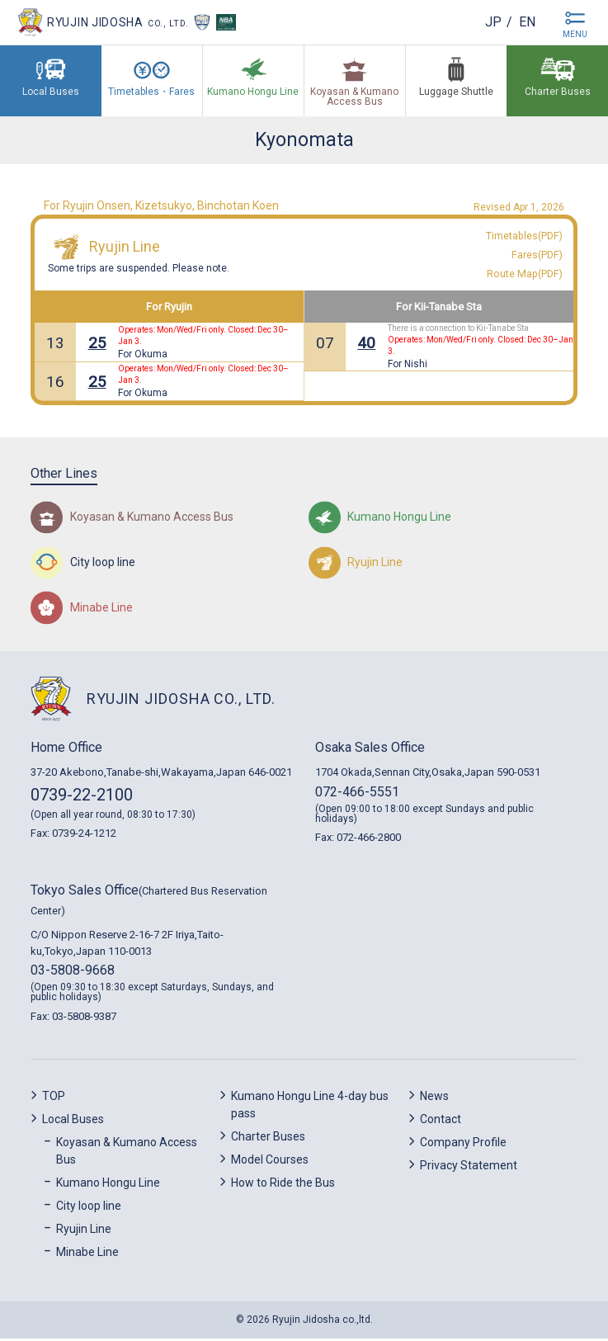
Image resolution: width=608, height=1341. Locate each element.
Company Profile (463, 1144)
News (434, 1098)
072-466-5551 (357, 794)
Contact (440, 1121)
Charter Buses (268, 1138)
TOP (53, 1098)
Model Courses (270, 1162)
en (527, 22)
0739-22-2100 (82, 797)
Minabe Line (87, 1254)
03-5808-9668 (73, 973)
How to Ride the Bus (283, 1185)
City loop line (88, 1208)
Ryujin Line (124, 248)
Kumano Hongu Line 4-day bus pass (310, 1107)
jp (492, 22)
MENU (575, 34)
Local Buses (73, 1121)
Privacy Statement (468, 1167)
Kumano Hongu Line (108, 1185)
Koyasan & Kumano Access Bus (126, 1153)
